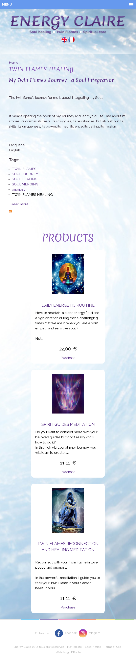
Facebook (70, 632)
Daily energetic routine (68, 305)
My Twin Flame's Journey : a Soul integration (62, 80)
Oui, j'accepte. (90, 641)
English (64, 39)
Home (13, 62)
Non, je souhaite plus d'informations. (100, 651)
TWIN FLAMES (24, 169)
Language (17, 145)
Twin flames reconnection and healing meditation (68, 546)
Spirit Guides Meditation (68, 424)
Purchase (68, 358)
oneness (18, 189)
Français (71, 39)
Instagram (94, 632)
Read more (20, 204)
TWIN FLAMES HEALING (32, 195)
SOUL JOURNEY (25, 174)
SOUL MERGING (25, 184)
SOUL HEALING (24, 179)
